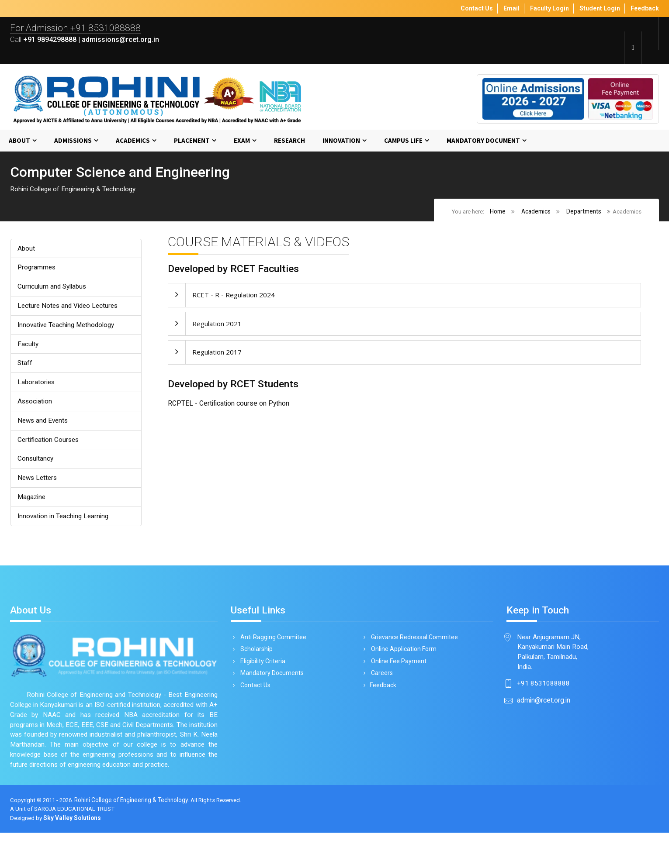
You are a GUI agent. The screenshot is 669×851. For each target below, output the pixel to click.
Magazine (32, 501)
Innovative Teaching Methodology (67, 327)
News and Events (44, 424)
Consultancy (35, 462)
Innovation (341, 141)
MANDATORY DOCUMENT (483, 141)
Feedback (382, 692)
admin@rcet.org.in (543, 707)
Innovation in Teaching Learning (64, 521)
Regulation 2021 (217, 324)
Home (497, 211)
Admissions (73, 141)
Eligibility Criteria (261, 667)
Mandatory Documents (270, 680)
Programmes (37, 268)
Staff (25, 366)
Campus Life (403, 141)
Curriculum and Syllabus (52, 288)
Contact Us (253, 692)
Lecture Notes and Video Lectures (69, 307)
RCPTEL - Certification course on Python (228, 405)
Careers (380, 680)
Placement (192, 141)
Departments (583, 211)
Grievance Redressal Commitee (413, 642)
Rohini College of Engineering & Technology (135, 818)
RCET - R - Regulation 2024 (233, 296)
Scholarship (255, 655)
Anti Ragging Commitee (271, 642)
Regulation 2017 (217, 353)
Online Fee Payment (397, 667)
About (19, 141)
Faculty (27, 346)
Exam (242, 141)
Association (35, 404)
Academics (133, 141)
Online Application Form (402, 655)
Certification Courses (48, 443)
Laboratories (36, 385)
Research (289, 141)
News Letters (38, 482)
